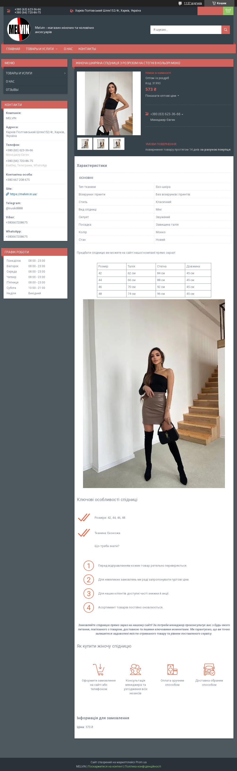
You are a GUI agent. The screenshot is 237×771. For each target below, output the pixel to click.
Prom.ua (141, 762)
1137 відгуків (193, 3)
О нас (68, 49)
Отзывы (12, 90)
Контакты (87, 49)
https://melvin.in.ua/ (23, 194)
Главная (13, 49)
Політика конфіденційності (143, 766)
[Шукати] (225, 29)
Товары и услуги (40, 49)
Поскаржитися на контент (105, 766)
